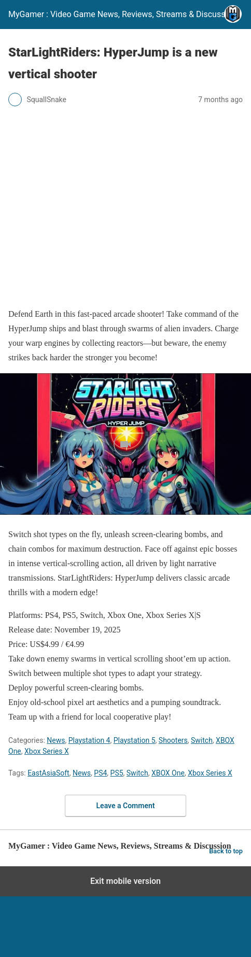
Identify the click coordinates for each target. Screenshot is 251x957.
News (56, 740)
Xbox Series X (46, 751)
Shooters (173, 740)
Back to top (226, 851)
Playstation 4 (89, 740)
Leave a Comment (125, 805)
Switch (202, 740)
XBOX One (168, 773)
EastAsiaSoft (48, 773)
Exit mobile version (125, 881)
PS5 (116, 773)
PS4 (100, 773)
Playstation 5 (135, 740)
